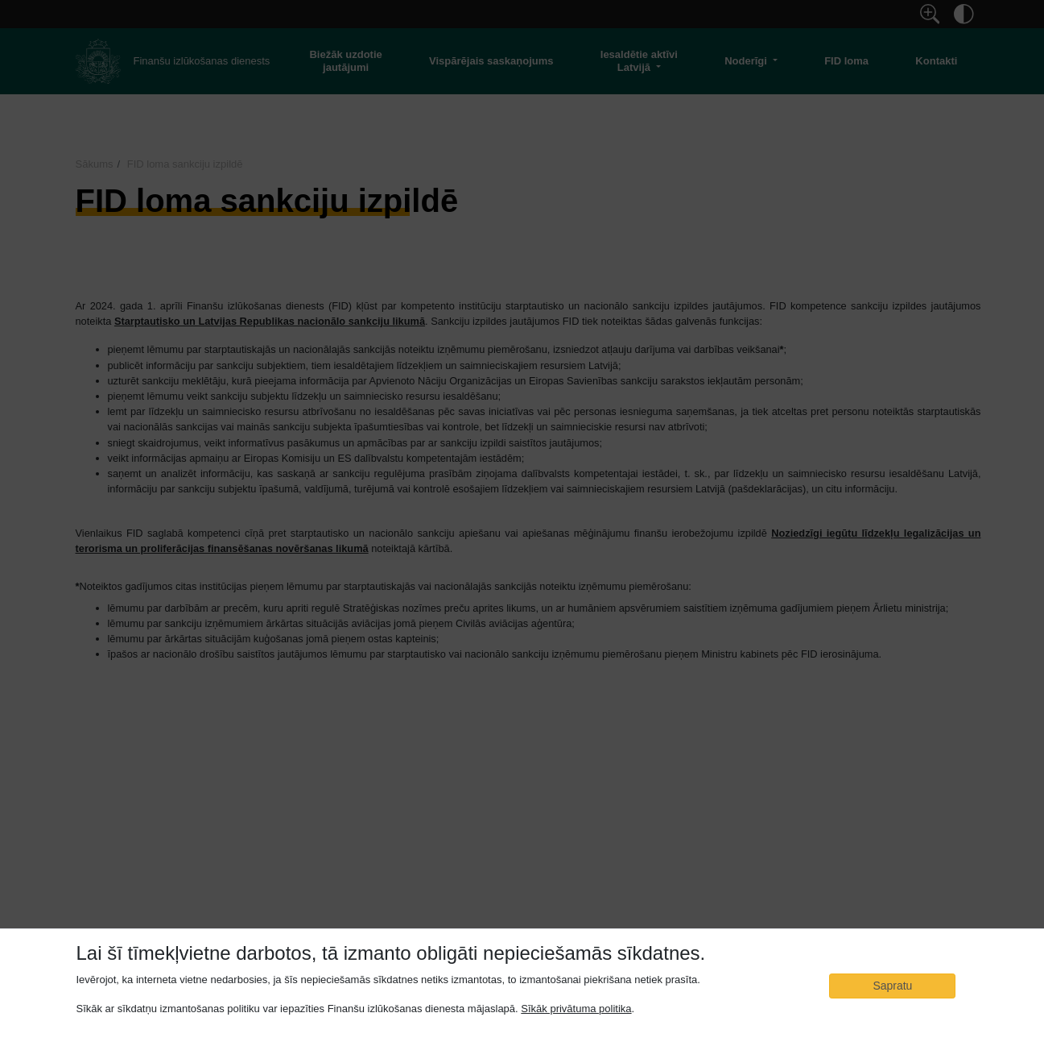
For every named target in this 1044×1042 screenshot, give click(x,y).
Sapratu (892, 985)
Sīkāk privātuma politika (576, 1009)
